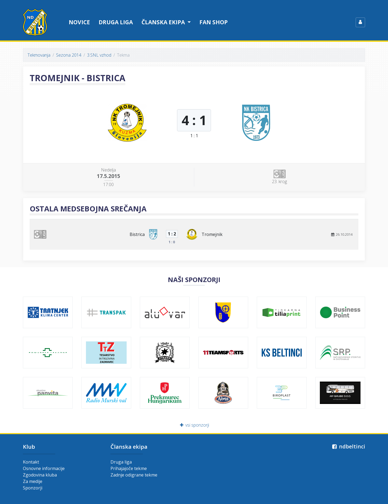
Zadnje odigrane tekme (133, 475)
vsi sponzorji (194, 425)
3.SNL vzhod (99, 55)
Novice (79, 22)
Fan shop (213, 22)
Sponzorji (32, 488)
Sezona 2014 (68, 55)
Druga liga (116, 22)
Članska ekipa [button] (163, 22)
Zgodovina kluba (40, 475)
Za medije (32, 481)
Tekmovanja (38, 55)
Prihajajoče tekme (128, 468)
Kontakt (31, 462)
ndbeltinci (348, 446)
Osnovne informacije (44, 468)
